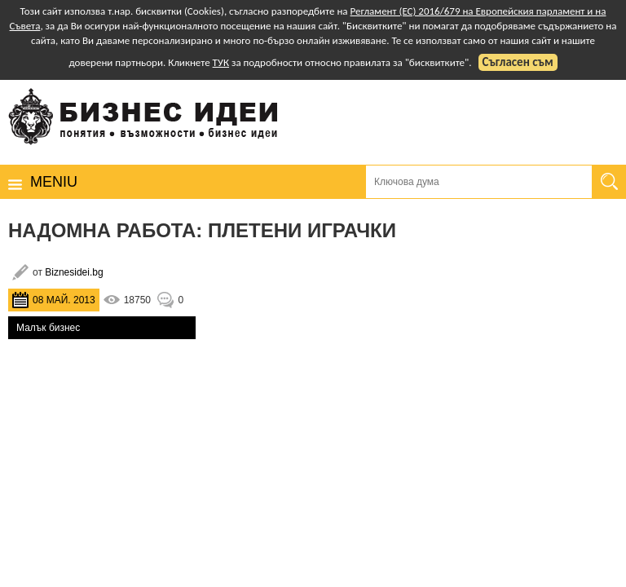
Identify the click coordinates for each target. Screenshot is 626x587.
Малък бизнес (48, 327)
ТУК (221, 62)
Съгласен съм (518, 62)
